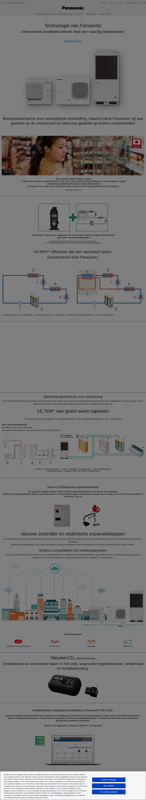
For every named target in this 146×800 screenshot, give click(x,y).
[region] (73, 785)
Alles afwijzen (109, 786)
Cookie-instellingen (109, 780)
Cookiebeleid (56, 793)
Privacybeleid (69, 793)
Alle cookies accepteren (109, 792)
